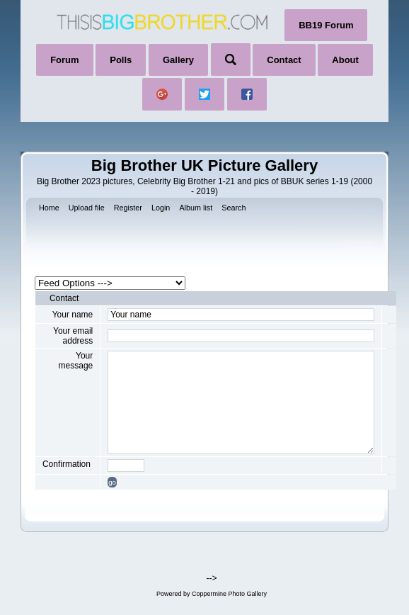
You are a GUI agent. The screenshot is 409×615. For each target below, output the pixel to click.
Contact (284, 60)
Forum (64, 60)
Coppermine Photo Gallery (229, 593)
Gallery (178, 60)
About (345, 60)
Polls (121, 60)
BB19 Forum (326, 25)
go (112, 482)
